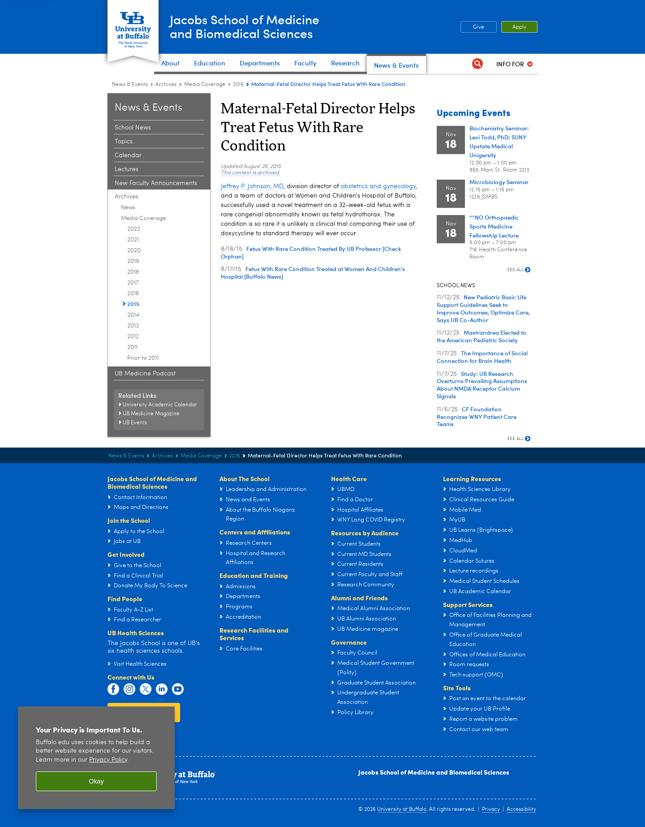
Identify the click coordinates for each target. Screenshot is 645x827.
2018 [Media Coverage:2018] (133, 272)
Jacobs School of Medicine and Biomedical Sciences (433, 771)
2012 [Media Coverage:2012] (133, 337)
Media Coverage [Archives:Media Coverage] (204, 84)
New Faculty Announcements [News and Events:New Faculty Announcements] (156, 183)
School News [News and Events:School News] (133, 128)
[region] (96, 757)
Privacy (491, 809)
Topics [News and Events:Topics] (124, 141)
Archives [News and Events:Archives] (165, 84)
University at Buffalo (401, 809)
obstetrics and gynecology (378, 186)
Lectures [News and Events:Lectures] (126, 169)
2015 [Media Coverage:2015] (238, 84)
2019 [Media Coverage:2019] (133, 261)
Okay (96, 781)
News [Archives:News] (128, 208)
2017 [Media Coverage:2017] (133, 283)
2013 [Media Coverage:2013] (133, 326)
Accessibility (521, 809)
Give (478, 27)
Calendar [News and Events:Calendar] (128, 155)
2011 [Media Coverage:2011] (132, 347)
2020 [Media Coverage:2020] (134, 251)
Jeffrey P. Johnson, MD (252, 186)
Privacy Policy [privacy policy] (108, 760)
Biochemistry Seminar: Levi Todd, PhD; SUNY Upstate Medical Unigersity (499, 141)
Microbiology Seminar (499, 182)
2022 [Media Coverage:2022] (133, 229)
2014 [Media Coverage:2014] (133, 315)
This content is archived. (250, 173)
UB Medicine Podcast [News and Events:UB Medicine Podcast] (145, 373)
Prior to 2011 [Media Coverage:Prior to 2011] (143, 358)
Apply (519, 27)
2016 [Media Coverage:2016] (133, 294)
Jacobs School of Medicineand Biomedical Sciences (252, 26)
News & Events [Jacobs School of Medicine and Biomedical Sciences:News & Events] (130, 84)
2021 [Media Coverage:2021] (133, 240)
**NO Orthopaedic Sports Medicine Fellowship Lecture (494, 226)
